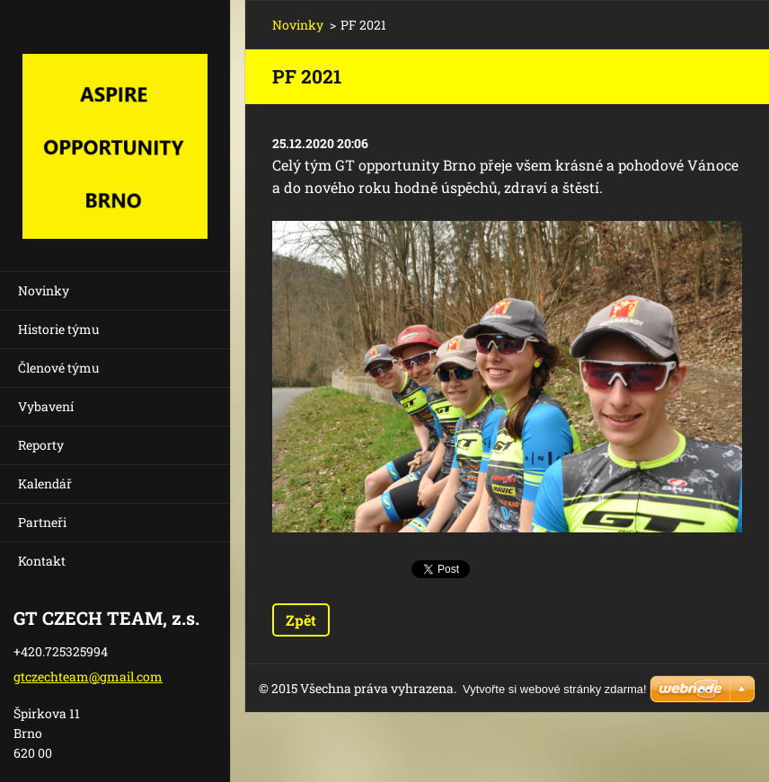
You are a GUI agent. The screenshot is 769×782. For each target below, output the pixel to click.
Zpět (301, 620)
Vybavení (46, 406)
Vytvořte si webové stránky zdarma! (555, 689)
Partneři (42, 522)
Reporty (41, 444)
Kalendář (45, 483)
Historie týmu (59, 329)
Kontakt (42, 560)
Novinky (43, 290)
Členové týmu (59, 367)
